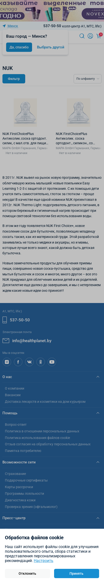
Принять (76, 573)
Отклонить (27, 573)
